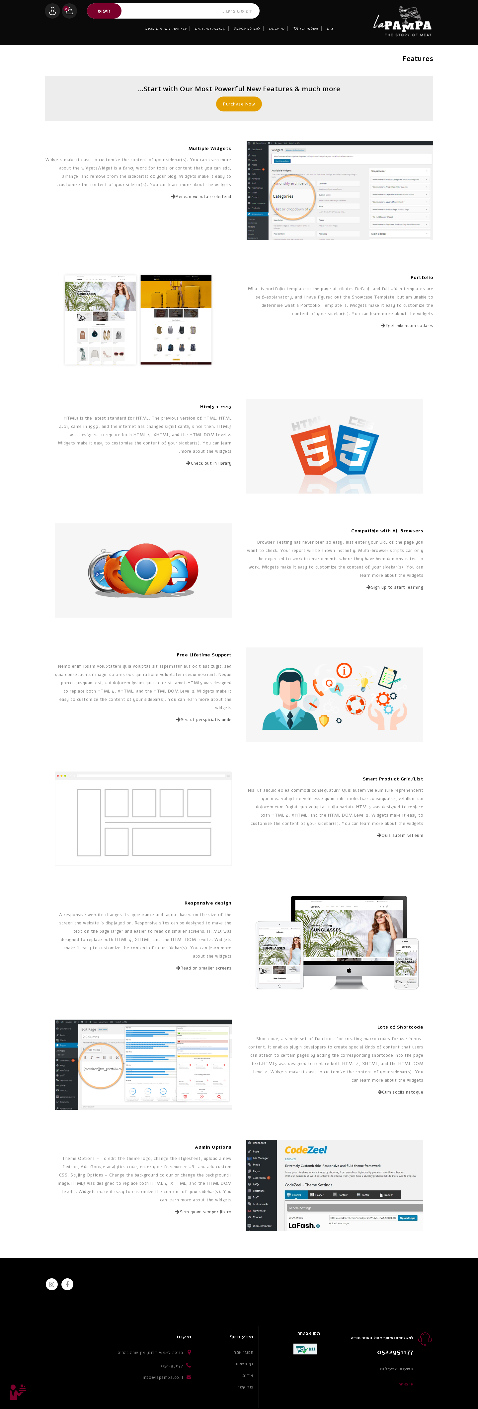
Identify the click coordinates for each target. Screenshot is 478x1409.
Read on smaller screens (204, 968)
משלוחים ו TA (305, 28)
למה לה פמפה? (247, 28)
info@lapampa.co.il (163, 1377)
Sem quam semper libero (203, 1212)
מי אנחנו (276, 28)
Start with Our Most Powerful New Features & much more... (239, 88)
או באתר (406, 1384)
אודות (248, 1375)
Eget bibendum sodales (407, 326)
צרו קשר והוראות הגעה (165, 28)
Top (18, 1392)
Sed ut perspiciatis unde (204, 720)
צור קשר (245, 1387)
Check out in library (209, 463)
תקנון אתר (244, 1352)
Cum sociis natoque (401, 1092)
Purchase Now (239, 104)
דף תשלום (244, 1364)
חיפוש (104, 11)
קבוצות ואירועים (210, 28)
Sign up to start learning (394, 587)
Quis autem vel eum (400, 836)
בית (330, 28)
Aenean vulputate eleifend (201, 197)
